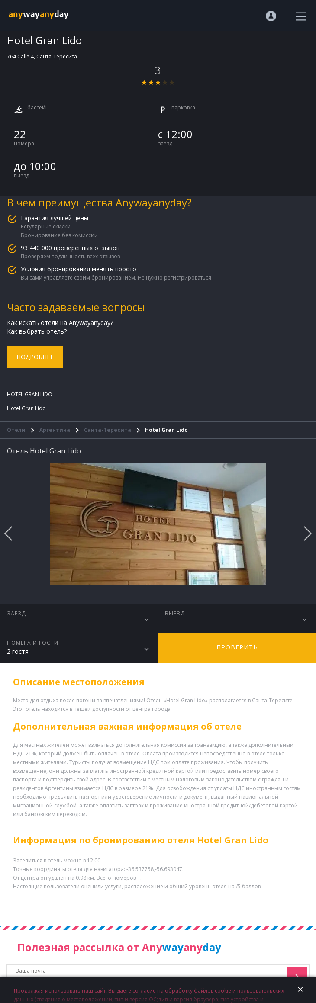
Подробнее (35, 357)
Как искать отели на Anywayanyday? (60, 322)
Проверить (237, 647)
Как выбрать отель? (37, 331)
